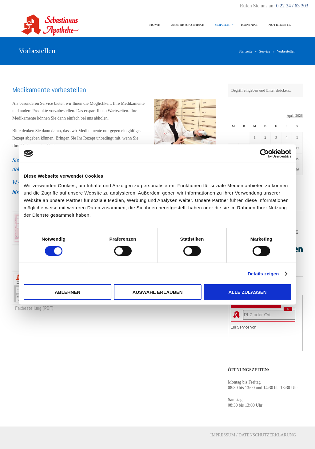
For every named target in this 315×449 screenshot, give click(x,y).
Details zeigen (263, 273)
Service (221, 24)
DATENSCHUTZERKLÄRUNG (267, 435)
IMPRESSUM (222, 435)
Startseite (246, 51)
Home (154, 24)
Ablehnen (67, 292)
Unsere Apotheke (187, 24)
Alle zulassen (247, 292)
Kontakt (249, 24)
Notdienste (280, 24)
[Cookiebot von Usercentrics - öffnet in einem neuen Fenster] (264, 153)
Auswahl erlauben (157, 292)
